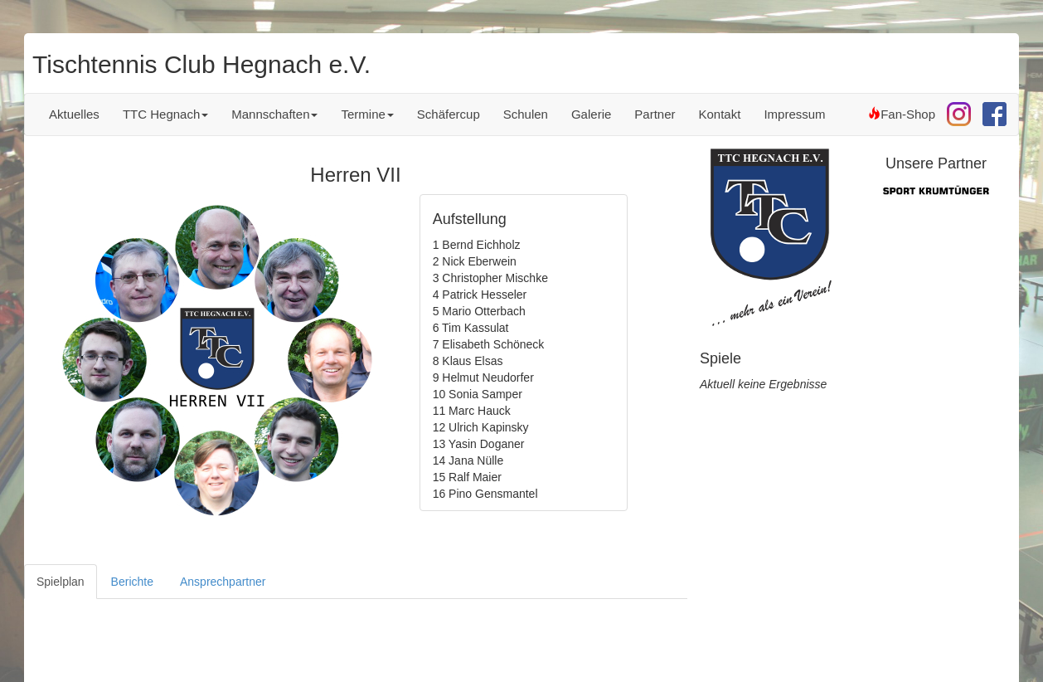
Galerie (591, 114)
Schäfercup (448, 114)
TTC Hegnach (165, 114)
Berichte (132, 581)
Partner (654, 114)
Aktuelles (74, 114)
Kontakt (720, 114)
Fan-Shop (901, 114)
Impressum (794, 114)
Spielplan (60, 581)
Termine (367, 114)
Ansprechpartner (223, 581)
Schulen (525, 114)
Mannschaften (274, 114)
